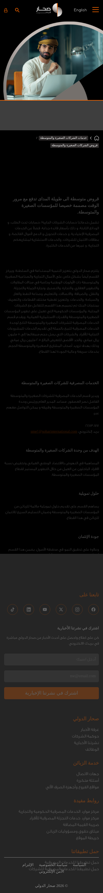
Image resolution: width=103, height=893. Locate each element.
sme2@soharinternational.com (53, 400)
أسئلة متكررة (88, 750)
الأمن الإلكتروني (51, 872)
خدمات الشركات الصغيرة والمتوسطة (63, 138)
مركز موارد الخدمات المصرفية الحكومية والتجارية (59, 781)
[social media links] (93, 579)
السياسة (79, 865)
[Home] (96, 138)
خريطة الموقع (87, 808)
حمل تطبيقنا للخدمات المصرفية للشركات (64, 839)
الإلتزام (28, 865)
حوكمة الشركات (85, 706)
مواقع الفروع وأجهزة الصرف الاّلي (72, 757)
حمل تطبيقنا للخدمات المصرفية (72, 832)
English (80, 9)
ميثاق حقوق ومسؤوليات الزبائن (72, 801)
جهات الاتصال (87, 744)
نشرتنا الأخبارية (86, 712)
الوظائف (92, 719)
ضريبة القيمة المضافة (81, 794)
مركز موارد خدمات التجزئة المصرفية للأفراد (64, 788)
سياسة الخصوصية (53, 865)
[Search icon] (17, 10)
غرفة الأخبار (90, 699)
